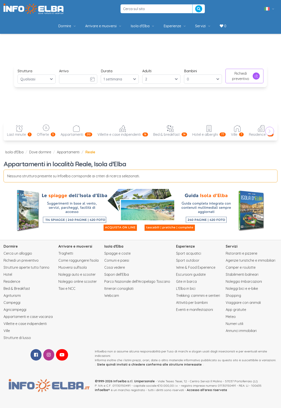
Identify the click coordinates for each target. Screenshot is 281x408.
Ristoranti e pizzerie (241, 253)
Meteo (231, 316)
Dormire (67, 26)
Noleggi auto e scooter (77, 274)
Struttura (25, 71)
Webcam (111, 295)
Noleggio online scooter (77, 281)
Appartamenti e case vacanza (28, 316)
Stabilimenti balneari (242, 274)
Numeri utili (234, 323)
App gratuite (236, 309)
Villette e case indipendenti (25, 323)
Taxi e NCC (67, 288)
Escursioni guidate (191, 274)
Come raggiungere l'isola (78, 260)
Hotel (8, 274)
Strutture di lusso (17, 337)
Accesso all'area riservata (207, 390)
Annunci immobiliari (241, 330)
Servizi (203, 26)
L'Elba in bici (185, 288)
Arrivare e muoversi (103, 26)
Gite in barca (186, 281)
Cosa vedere (114, 267)
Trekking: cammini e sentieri (198, 295)
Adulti (146, 71)
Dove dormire (40, 152)
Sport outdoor (187, 260)
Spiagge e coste (117, 253)
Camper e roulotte (241, 267)
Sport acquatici (188, 253)
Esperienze (175, 26)
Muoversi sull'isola (72, 267)
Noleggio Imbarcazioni (244, 281)
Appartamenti (68, 152)
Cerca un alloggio (18, 253)
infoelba (101, 390)
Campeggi (12, 302)
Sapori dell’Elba (116, 274)
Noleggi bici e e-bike (242, 288)
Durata (106, 71)
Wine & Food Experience (195, 267)
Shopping (233, 295)
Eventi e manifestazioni (194, 309)
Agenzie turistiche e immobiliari (250, 260)
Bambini (190, 71)
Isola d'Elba (143, 26)
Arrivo (64, 71)
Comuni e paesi (116, 260)
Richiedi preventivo (246, 76)
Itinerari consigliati (118, 288)
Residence (12, 281)
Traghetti (65, 253)
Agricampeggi (15, 309)
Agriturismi (12, 295)
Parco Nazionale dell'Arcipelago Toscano (137, 281)
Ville (7, 330)
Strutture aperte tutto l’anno (26, 267)
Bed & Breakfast (17, 288)
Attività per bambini (192, 302)
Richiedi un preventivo (21, 260)
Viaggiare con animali (243, 302)
